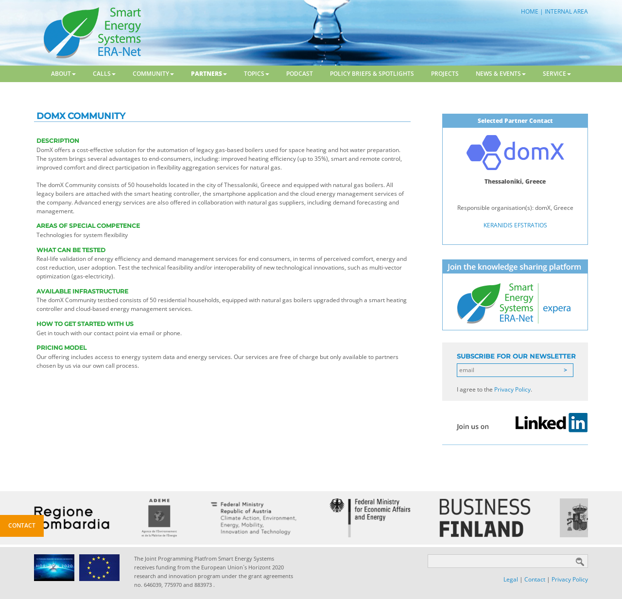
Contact (534, 579)
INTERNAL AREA (566, 11)
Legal (510, 579)
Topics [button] (256, 73)
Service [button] (557, 73)
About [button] (63, 73)
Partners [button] (209, 73)
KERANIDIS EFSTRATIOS (515, 225)
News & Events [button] (501, 73)
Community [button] (153, 73)
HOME (529, 11)
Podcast (299, 73)
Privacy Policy (512, 389)
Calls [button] (104, 73)
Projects (445, 73)
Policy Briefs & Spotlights (372, 73)
